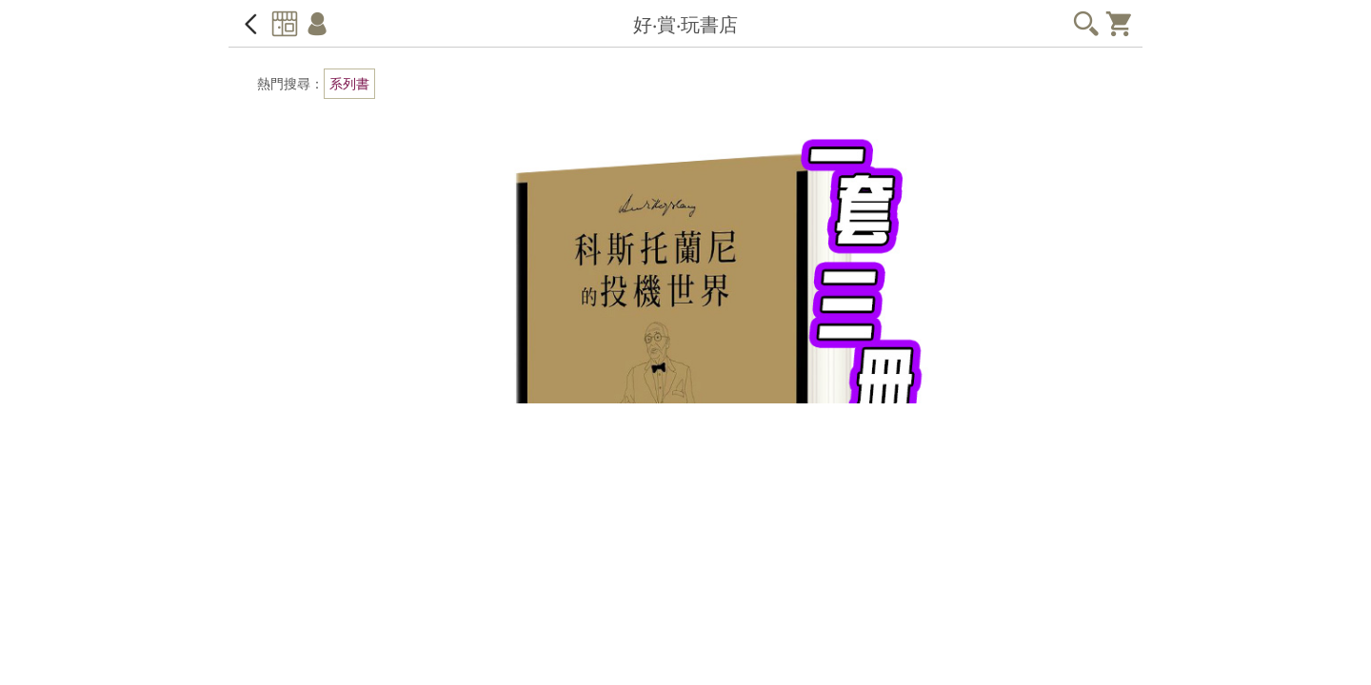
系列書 (349, 83)
